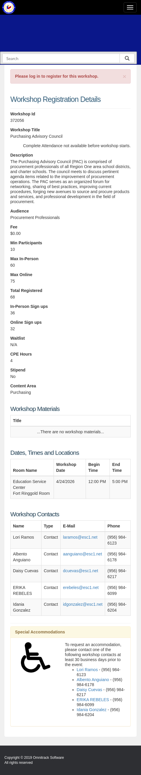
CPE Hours (21, 354)
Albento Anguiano (93, 679)
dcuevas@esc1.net (80, 570)
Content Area (23, 386)
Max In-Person (24, 258)
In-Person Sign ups (29, 306)
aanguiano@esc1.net (82, 554)
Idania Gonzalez (92, 709)
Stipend (17, 370)
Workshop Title (25, 129)
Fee (13, 227)
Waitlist (17, 338)
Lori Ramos (87, 669)
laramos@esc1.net (80, 537)
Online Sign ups (26, 322)
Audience (19, 211)
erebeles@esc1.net (81, 587)
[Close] (124, 76)
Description (21, 155)
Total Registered (26, 290)
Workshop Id (22, 114)
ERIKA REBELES (93, 699)
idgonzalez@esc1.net (82, 604)
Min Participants (26, 242)
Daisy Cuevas (89, 689)
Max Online (21, 274)
